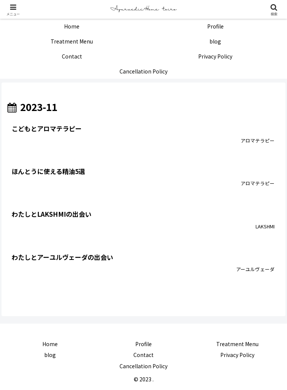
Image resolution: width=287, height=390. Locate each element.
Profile (143, 344)
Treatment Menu (237, 344)
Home (50, 344)
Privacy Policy (237, 354)
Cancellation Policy (143, 366)
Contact (143, 354)
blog (50, 354)
